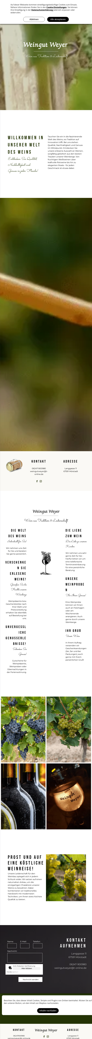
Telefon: (36, 941)
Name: (10, 941)
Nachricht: (12, 951)
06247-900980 (39, 468)
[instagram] (40, 482)
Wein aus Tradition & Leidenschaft (46, 56)
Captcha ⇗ (12, 972)
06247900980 (19, 1036)
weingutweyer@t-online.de (70, 967)
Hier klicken (27, 968)
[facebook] (37, 482)
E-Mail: (23, 941)
